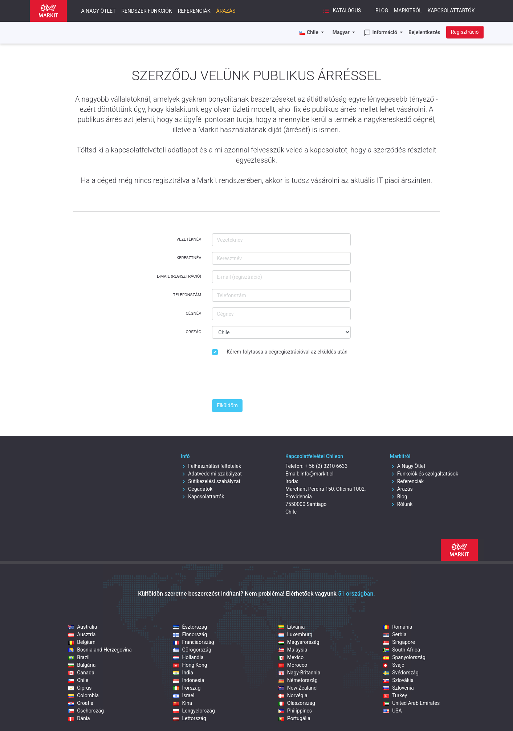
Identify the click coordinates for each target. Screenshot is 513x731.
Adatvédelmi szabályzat (211, 474)
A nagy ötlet (98, 11)
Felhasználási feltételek (211, 466)
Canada (81, 672)
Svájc (393, 665)
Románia (397, 627)
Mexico (291, 657)
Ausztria (81, 634)
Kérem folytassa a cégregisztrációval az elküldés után (287, 352)
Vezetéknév (188, 239)
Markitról (408, 10)
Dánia (79, 718)
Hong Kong (190, 665)
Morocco (292, 665)
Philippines (295, 711)
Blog (381, 10)
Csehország (86, 711)
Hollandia (188, 657)
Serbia (394, 634)
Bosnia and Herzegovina (100, 650)
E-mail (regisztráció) (179, 276)
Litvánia (291, 627)
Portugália (294, 718)
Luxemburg (295, 634)
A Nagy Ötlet (408, 466)
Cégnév (193, 313)
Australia (82, 627)
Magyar (342, 32)
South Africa (401, 650)
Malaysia (293, 650)
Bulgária (81, 665)
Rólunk (401, 504)
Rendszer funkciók (146, 11)
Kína (182, 703)
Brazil (79, 657)
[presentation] (267, 379)
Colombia (83, 695)
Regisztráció (465, 32)
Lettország (189, 718)
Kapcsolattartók (451, 10)
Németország (298, 680)
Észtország (190, 627)
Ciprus (79, 688)
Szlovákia (398, 680)
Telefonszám (187, 295)
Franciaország (193, 642)
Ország (193, 332)
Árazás (226, 11)
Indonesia (188, 680)
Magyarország (298, 642)
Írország (186, 688)
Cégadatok (196, 489)
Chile (78, 680)
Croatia (80, 703)
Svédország (401, 672)
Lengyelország (194, 711)
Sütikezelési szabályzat (210, 481)
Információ (381, 32)
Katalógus (342, 11)
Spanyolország (404, 657)
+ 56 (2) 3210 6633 (326, 466)
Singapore (399, 642)
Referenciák (194, 11)
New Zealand (297, 688)
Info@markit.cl (316, 474)
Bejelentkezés (424, 32)
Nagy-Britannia (299, 672)
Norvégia (293, 695)
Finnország (190, 634)
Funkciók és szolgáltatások (424, 474)
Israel (183, 695)
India (183, 672)
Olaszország (296, 703)
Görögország (192, 650)
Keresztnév (188, 258)
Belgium (81, 642)
